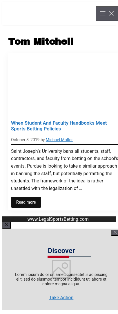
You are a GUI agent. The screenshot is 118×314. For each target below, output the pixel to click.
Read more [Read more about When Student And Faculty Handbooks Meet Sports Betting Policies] (26, 202)
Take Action (61, 297)
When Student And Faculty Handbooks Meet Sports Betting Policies (59, 126)
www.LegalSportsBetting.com (57, 219)
